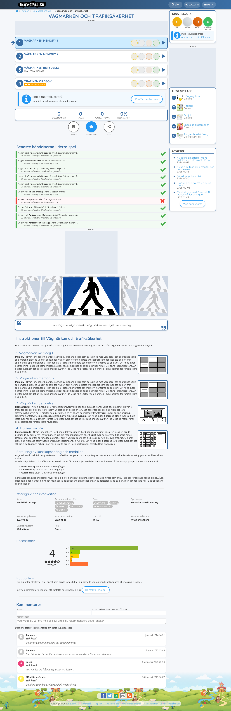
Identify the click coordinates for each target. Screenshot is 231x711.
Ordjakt (188, 115)
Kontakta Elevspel (95, 589)
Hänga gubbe (192, 96)
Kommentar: (23, 616)
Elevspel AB (73, 703)
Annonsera (86, 703)
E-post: (95, 609)
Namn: (20, 609)
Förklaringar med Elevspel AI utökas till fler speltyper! (193, 193)
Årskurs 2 (76, 506)
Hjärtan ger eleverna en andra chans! (194, 184)
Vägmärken (100, 502)
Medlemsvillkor (151, 703)
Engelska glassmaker (196, 124)
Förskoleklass (64, 502)
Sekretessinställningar (170, 703)
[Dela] (109, 126)
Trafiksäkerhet (103, 506)
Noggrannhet (123, 118)
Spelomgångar (59, 118)
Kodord (188, 105)
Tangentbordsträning (196, 134)
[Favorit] (73, 126)
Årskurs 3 (61, 509)
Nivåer (81, 118)
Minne (114, 502)
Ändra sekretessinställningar (196, 37)
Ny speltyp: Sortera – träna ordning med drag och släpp (193, 159)
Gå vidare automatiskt (189, 176)
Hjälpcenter (99, 703)
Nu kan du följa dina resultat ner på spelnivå (195, 168)
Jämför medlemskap (146, 99)
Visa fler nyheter (192, 203)
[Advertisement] (91, 28)
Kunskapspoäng (102, 118)
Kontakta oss (113, 703)
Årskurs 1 (61, 506)
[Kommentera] (91, 126)
